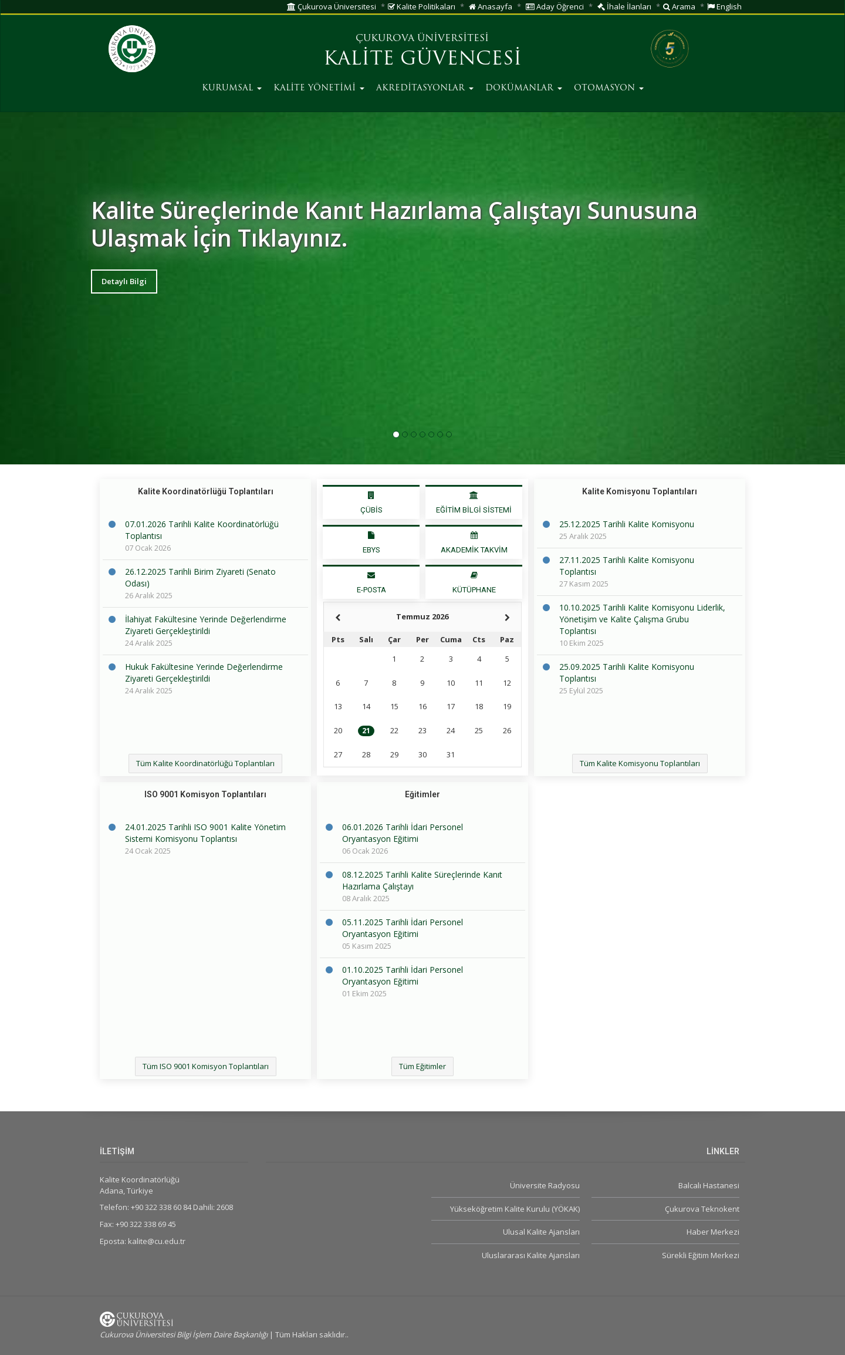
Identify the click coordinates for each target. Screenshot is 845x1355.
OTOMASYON (609, 88)
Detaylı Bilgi (124, 281)
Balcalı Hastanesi (708, 1185)
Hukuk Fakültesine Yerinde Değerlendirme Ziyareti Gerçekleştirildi (204, 672)
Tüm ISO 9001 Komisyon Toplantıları (206, 1066)
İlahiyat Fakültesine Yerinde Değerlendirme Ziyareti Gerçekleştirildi (205, 625)
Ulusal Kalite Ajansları (541, 1231)
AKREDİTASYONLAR (425, 88)
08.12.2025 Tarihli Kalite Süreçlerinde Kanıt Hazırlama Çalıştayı (422, 880)
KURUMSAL (232, 88)
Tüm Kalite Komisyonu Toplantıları (640, 763)
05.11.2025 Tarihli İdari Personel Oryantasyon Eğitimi (402, 927)
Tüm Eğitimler (422, 1066)
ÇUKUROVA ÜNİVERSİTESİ (422, 38)
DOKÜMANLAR (523, 88)
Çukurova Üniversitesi (331, 6)
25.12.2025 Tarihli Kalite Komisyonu (626, 524)
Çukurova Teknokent (702, 1209)
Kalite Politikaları (421, 6)
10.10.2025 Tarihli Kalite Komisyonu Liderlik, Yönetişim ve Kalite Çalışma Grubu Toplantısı (642, 619)
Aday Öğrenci (555, 6)
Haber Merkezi (713, 1231)
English (724, 6)
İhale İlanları (624, 6)
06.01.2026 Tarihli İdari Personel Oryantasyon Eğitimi (402, 832)
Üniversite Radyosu (545, 1185)
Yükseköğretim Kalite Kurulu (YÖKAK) (515, 1209)
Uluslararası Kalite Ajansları (531, 1255)
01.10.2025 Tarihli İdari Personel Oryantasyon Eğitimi (402, 975)
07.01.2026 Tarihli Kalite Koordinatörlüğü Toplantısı (202, 529)
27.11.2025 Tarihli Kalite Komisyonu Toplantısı (626, 565)
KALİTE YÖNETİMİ (318, 88)
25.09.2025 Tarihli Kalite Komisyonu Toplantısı (626, 672)
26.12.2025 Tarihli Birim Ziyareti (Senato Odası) (200, 577)
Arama (679, 6)
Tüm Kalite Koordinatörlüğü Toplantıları (205, 763)
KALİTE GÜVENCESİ (422, 59)
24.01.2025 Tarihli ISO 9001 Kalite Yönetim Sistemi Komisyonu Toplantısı (205, 832)
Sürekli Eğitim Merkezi (700, 1255)
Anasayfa (490, 6)
